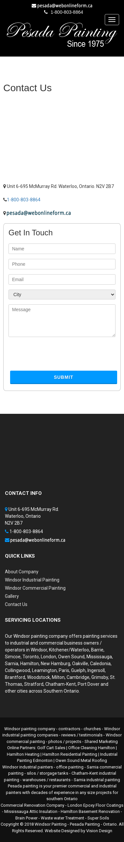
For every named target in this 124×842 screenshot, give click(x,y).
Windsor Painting (51, 824)
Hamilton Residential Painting (69, 754)
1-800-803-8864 (67, 12)
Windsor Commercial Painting (35, 588)
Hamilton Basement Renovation (90, 811)
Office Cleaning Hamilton (91, 747)
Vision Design (99, 830)
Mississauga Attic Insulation (30, 811)
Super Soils (98, 818)
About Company (22, 571)
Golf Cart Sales (51, 747)
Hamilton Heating (23, 754)
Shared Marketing (101, 741)
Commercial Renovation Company (32, 805)
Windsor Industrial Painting (32, 579)
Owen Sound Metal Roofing (81, 760)
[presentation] (58, 356)
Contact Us (16, 604)
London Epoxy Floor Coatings (95, 805)
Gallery (12, 596)
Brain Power (26, 818)
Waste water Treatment (62, 818)
